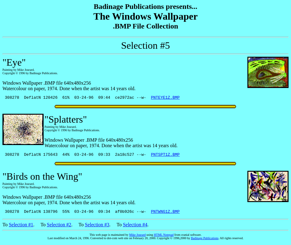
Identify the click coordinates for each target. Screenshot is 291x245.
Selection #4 (135, 227)
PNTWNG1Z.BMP (165, 214)
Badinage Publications (205, 241)
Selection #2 (59, 227)
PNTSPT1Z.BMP (165, 156)
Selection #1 (21, 227)
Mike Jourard (137, 237)
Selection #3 (97, 227)
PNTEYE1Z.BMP (165, 98)
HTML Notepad (163, 237)
